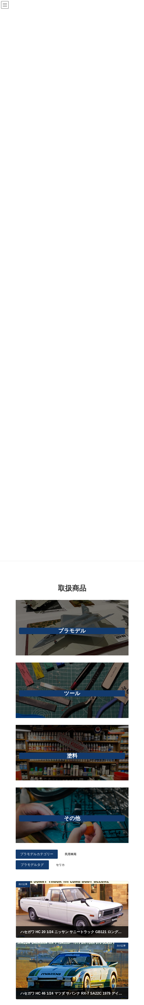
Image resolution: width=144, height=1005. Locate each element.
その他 (72, 818)
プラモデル (72, 631)
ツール (72, 693)
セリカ (60, 865)
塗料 (72, 756)
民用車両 (70, 854)
